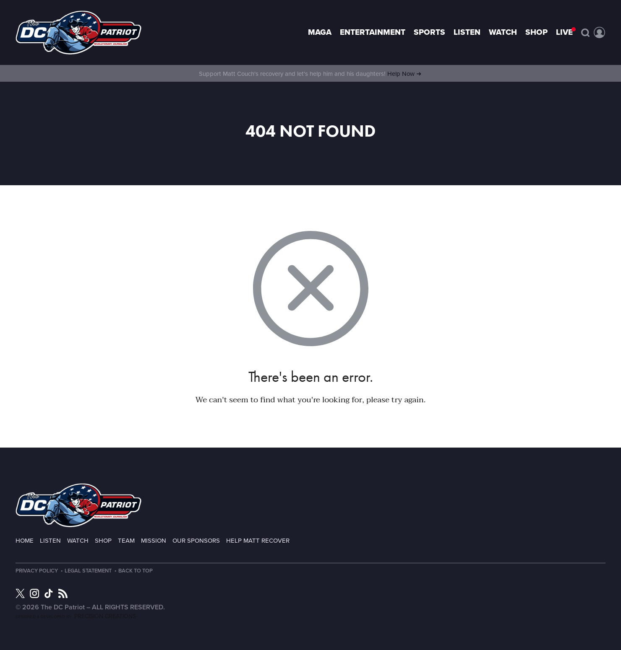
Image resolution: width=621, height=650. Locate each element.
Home (25, 540)
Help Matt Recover (258, 540)
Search (585, 32)
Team (126, 540)
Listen (467, 32)
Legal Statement (89, 571)
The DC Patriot (78, 505)
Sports (429, 32)
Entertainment (372, 32)
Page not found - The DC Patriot (78, 32)
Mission (153, 540)
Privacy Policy (37, 571)
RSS (63, 593)
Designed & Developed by (76, 616)
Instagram (34, 593)
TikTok (48, 593)
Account (599, 33)
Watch (503, 32)
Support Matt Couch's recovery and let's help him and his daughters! (310, 74)
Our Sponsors (196, 540)
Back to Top (138, 571)
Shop (536, 32)
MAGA (319, 32)
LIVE (564, 32)
